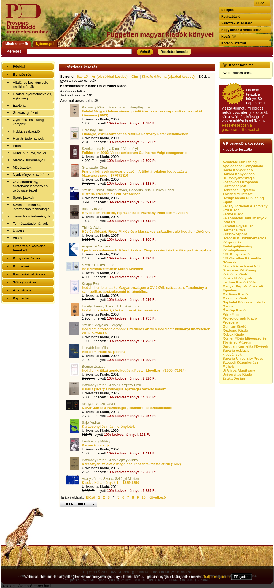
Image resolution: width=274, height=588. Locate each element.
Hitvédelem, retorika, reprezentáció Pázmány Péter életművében (135, 213)
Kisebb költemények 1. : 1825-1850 (110, 483)
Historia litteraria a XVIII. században (111, 194)
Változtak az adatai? (236, 23)
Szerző (82, 77)
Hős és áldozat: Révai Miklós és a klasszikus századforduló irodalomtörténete (146, 231)
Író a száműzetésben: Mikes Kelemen (112, 269)
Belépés (227, 10)
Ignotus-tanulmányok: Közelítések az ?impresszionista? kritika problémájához (146, 250)
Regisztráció (230, 16)
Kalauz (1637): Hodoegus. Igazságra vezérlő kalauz (124, 389)
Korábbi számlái (233, 43)
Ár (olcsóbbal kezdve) (110, 77)
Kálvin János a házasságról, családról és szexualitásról (127, 408)
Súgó (260, 3)
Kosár (225, 36)
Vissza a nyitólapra (28, 22)
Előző (90, 497)
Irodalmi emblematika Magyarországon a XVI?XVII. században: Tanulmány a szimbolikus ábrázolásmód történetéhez (144, 290)
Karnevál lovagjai (96, 445)
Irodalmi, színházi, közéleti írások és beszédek (120, 310)
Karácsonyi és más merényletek (108, 427)
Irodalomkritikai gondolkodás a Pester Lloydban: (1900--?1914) (134, 370)
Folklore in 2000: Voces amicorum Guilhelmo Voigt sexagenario (134, 153)
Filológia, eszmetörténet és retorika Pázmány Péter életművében (135, 134)
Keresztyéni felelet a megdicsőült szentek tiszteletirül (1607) (131, 464)
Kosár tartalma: (241, 65)
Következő (157, 497)
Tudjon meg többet (216, 577)
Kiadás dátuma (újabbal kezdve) (168, 77)
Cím (134, 77)
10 (143, 497)
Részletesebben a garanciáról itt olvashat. (241, 127)
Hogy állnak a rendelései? (241, 30)
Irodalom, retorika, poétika (103, 352)
